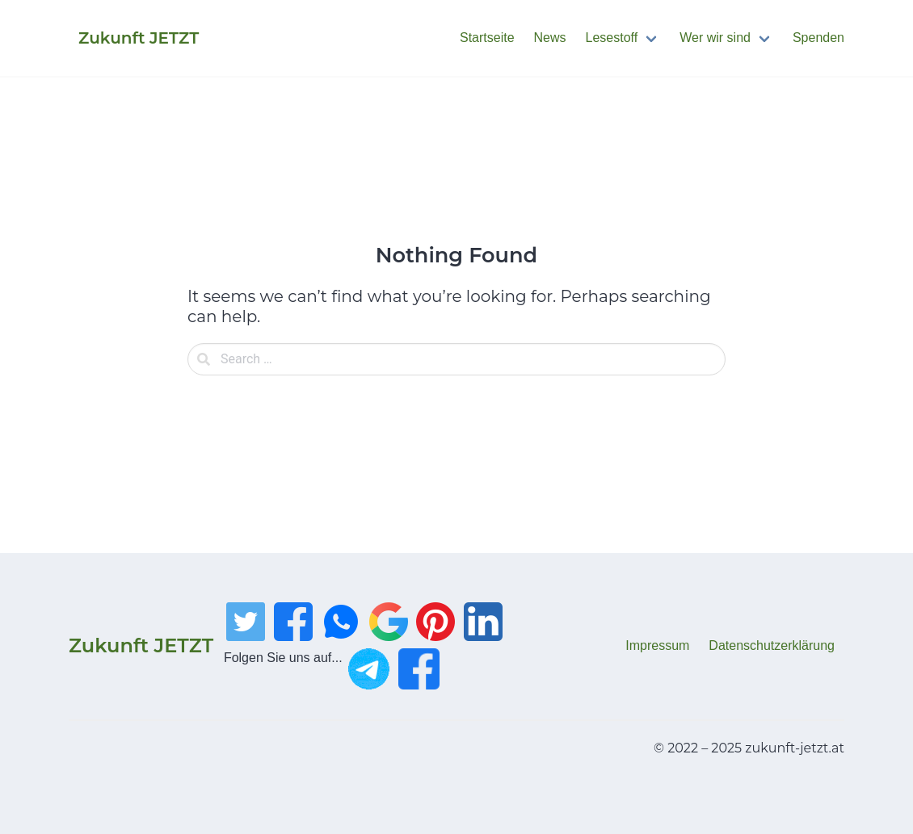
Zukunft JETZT (141, 645)
